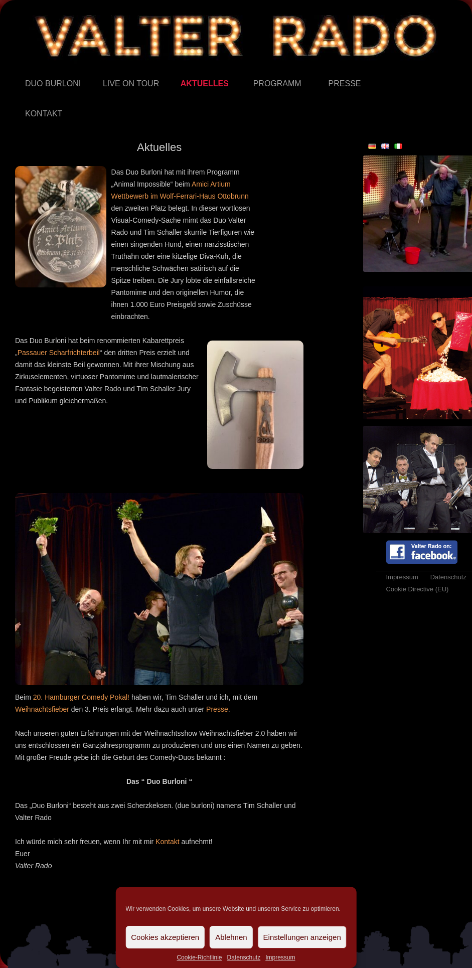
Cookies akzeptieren (165, 937)
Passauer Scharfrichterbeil (59, 353)
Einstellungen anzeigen (302, 937)
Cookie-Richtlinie (199, 957)
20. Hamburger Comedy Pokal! (81, 697)
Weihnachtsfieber (42, 709)
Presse (217, 709)
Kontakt (167, 842)
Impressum (280, 957)
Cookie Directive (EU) (417, 589)
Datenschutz (243, 957)
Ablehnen (231, 937)
